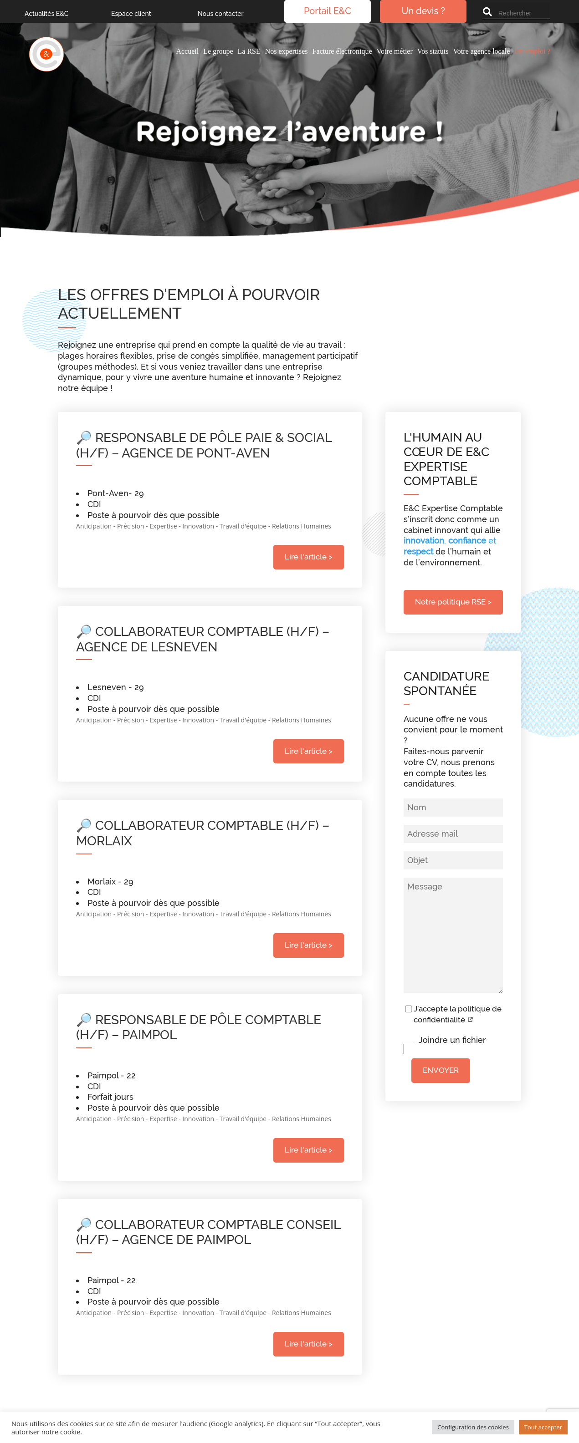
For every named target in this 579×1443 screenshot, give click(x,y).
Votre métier (395, 51)
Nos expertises (286, 51)
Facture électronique (342, 51)
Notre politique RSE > (453, 601)
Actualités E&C (46, 13)
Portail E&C (327, 11)
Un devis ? (423, 11)
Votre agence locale (481, 51)
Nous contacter (221, 13)
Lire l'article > (309, 556)
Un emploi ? (532, 51)
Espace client (131, 13)
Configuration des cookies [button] (473, 1427)
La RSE (249, 51)
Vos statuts (433, 51)
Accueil (187, 51)
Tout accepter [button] (543, 1427)
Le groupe (218, 51)
